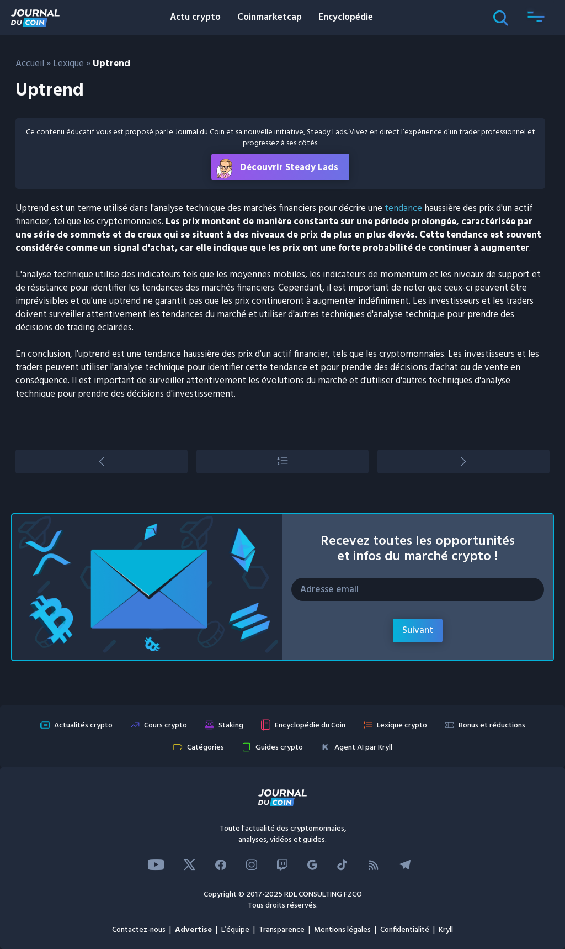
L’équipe (235, 930)
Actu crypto (195, 17)
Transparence (282, 930)
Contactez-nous (139, 930)
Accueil (29, 63)
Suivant (417, 630)
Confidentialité (404, 930)
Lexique (68, 63)
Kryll (446, 930)
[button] (536, 17)
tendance (403, 208)
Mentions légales (342, 930)
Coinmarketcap (269, 17)
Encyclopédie (345, 17)
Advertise (193, 930)
